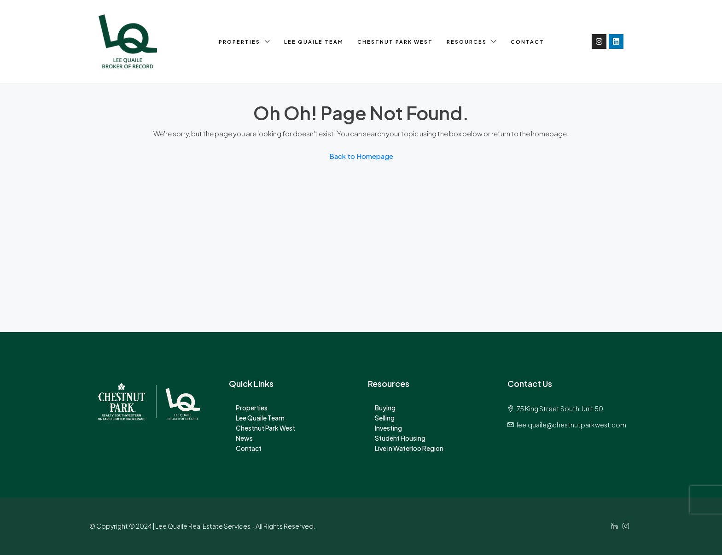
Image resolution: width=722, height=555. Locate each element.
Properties (239, 42)
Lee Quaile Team (314, 42)
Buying (385, 407)
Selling (385, 418)
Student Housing (400, 438)
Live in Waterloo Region (409, 448)
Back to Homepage (361, 156)
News (244, 438)
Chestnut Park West (395, 42)
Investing (388, 428)
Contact (527, 42)
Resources (467, 42)
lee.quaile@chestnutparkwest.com (571, 425)
